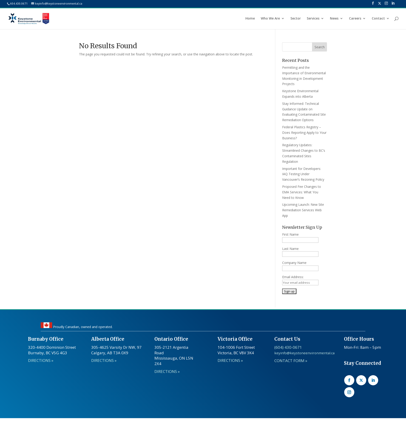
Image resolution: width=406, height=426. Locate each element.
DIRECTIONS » (167, 371)
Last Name (290, 248)
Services (313, 18)
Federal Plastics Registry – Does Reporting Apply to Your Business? (304, 132)
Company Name (294, 262)
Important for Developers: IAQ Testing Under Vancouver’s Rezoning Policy (303, 174)
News (334, 18)
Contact (378, 18)
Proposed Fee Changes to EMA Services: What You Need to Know (301, 192)
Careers (355, 18)
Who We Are (270, 18)
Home (250, 18)
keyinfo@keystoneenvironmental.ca (304, 353)
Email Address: (293, 277)
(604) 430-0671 (288, 347)
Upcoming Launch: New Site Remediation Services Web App (303, 210)
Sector (295, 18)
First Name (290, 234)
